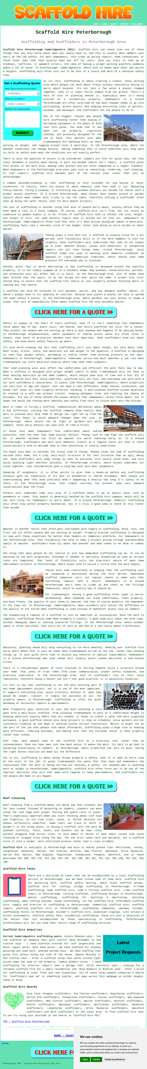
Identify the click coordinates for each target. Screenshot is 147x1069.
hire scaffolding (55, 120)
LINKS (104, 24)
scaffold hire (87, 211)
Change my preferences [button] (115, 1059)
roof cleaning (132, 169)
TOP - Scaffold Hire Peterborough (26, 1021)
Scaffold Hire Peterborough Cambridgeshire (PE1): (39, 49)
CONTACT (124, 24)
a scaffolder (126, 197)
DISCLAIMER (137, 24)
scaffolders (76, 242)
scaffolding (27, 71)
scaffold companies (59, 577)
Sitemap (5, 1043)
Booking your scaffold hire (124, 647)
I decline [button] (96, 1059)
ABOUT (114, 24)
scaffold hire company (106, 496)
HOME (96, 24)
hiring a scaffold (41, 407)
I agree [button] (85, 1059)
